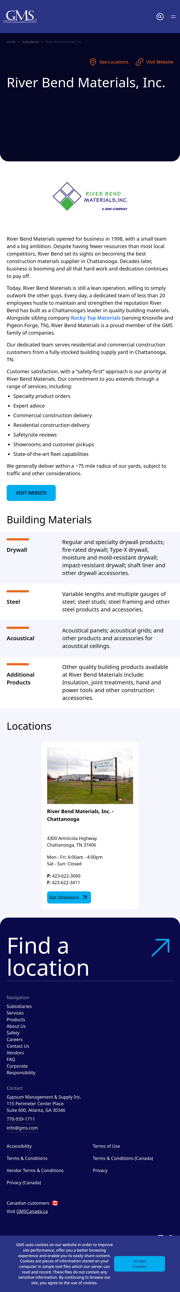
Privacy (100, 1170)
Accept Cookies (139, 1263)
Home (11, 42)
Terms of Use (106, 1146)
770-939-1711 (21, 1119)
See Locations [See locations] (108, 61)
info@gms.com (22, 1128)
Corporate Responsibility (21, 1069)
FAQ (11, 1059)
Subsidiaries (30, 42)
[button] (160, 16)
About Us (16, 1026)
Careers (15, 1039)
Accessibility (19, 1146)
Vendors (15, 1053)
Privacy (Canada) (24, 1183)
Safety (13, 1033)
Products (16, 1020)
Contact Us (18, 1046)
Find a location (90, 956)
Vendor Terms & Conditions (35, 1170)
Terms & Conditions (27, 1158)
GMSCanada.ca (32, 1211)
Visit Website (154, 61)
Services (15, 1013)
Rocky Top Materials (96, 317)
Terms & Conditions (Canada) (123, 1158)
